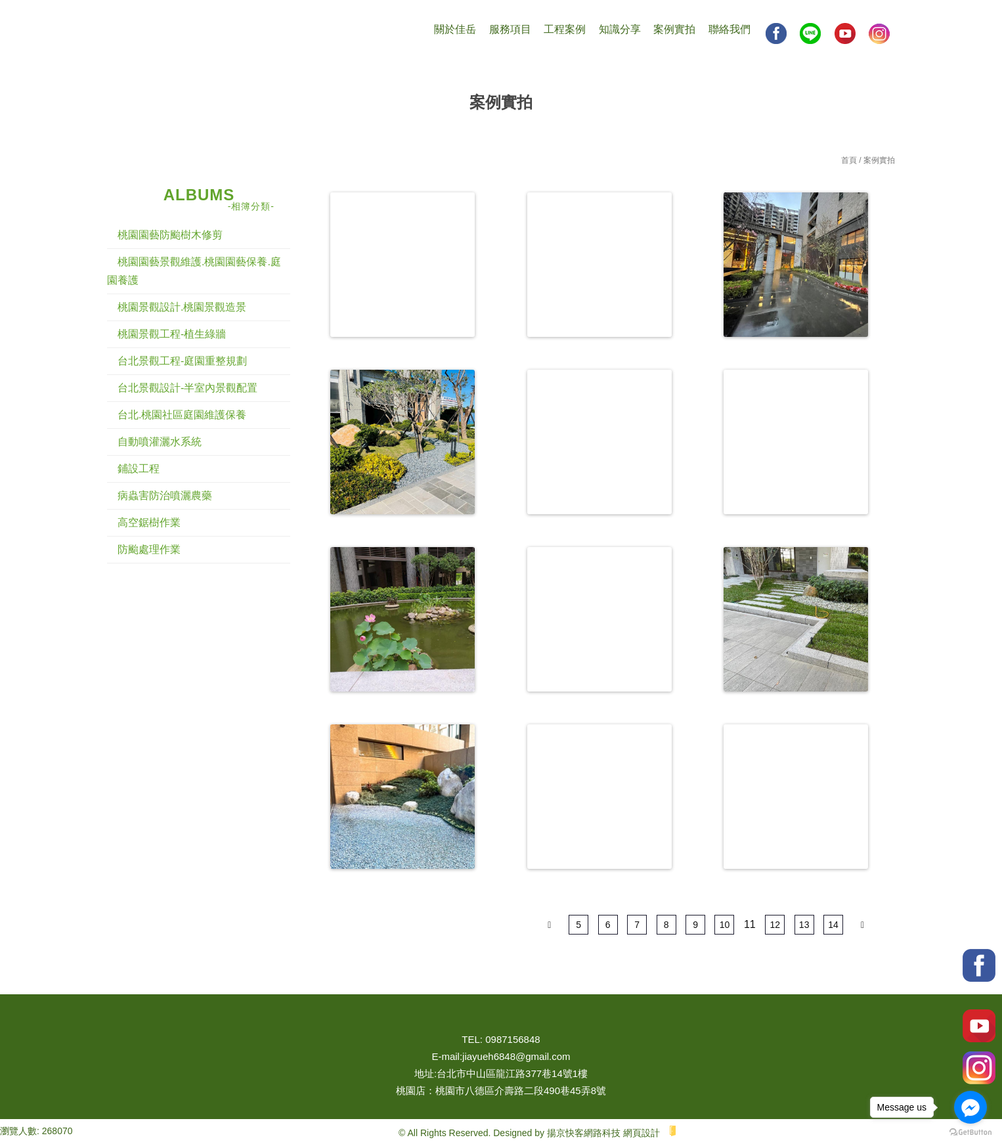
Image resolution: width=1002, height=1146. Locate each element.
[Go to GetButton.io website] (970, 1132)
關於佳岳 (455, 29)
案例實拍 (674, 29)
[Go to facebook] (970, 1107)
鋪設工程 (139, 468)
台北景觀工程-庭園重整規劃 (182, 360)
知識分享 (620, 29)
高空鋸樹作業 (149, 522)
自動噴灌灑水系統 (160, 441)
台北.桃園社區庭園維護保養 (182, 414)
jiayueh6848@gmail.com (516, 1056)
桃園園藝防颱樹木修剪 (170, 234)
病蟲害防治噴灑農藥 (165, 495)
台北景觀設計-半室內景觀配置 (187, 387)
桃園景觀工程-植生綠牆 (172, 334)
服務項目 (510, 29)
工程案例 (565, 29)
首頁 (849, 160)
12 (775, 924)
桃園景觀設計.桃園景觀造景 (182, 307)
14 (833, 924)
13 (804, 924)
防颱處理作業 (149, 549)
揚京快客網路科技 (584, 1133)
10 (725, 924)
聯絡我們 (729, 29)
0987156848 (512, 1039)
